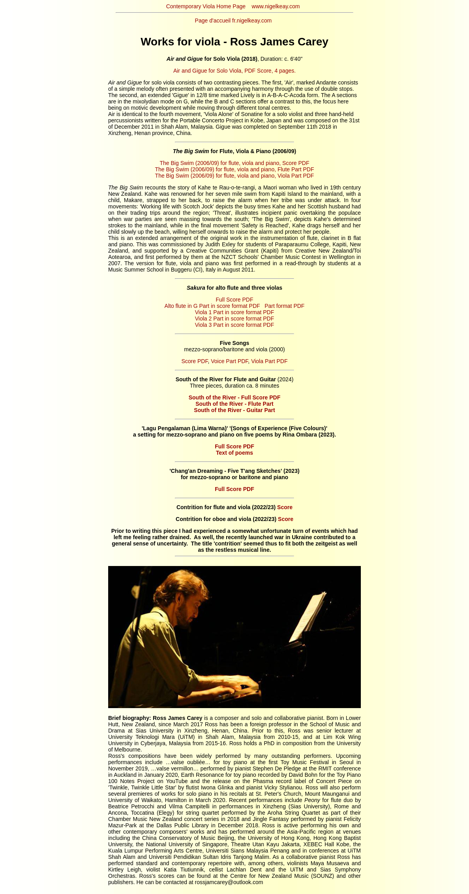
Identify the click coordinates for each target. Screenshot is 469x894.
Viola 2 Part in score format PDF (234, 318)
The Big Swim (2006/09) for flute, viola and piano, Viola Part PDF (234, 175)
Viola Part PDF (269, 361)
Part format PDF (284, 306)
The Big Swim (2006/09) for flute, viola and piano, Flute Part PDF (234, 169)
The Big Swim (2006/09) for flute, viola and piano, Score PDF (235, 163)
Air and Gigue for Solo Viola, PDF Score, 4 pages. (234, 70)
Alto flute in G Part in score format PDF (212, 306)
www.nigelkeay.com (276, 6)
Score (285, 507)
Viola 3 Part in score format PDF (234, 325)
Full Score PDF (234, 299)
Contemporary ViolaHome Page (206, 6)
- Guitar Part (234, 410)
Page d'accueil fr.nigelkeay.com (233, 20)
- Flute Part (234, 404)
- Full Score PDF (235, 397)
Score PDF (195, 361)
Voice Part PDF (229, 361)
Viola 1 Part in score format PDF (234, 312)
